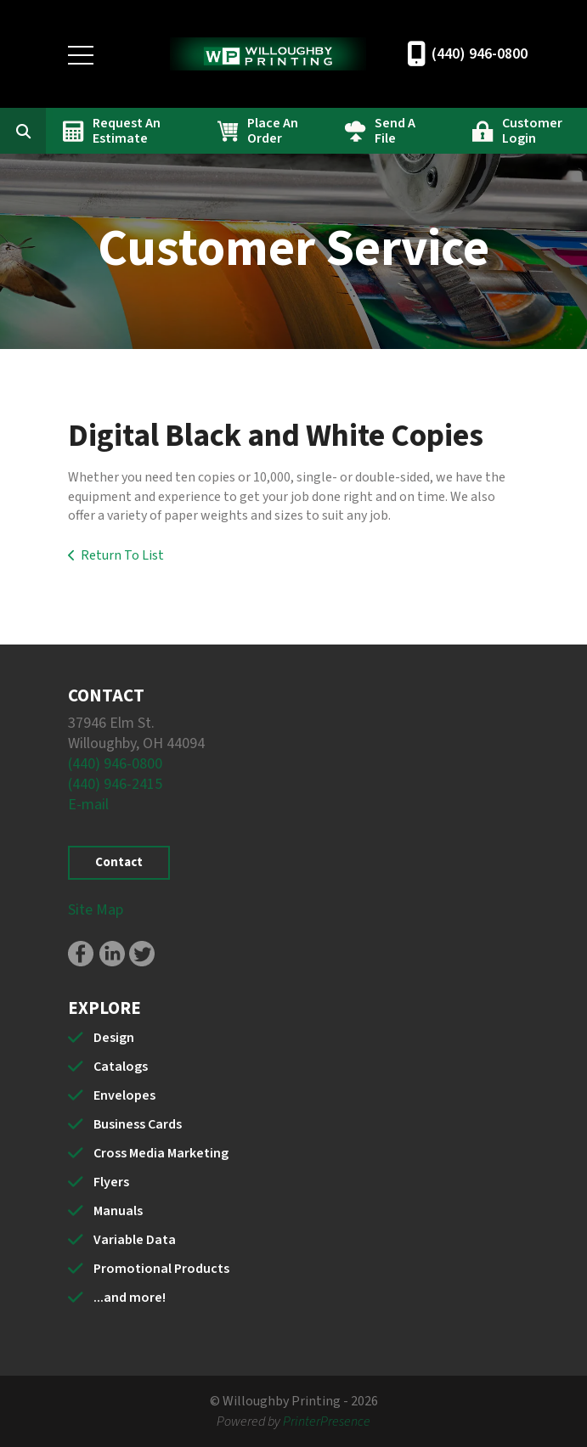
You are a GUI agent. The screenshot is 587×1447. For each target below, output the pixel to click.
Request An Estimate (127, 131)
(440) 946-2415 (115, 784)
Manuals (118, 1211)
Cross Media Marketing (161, 1153)
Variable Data (134, 1239)
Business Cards (137, 1124)
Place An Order (272, 131)
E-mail (88, 804)
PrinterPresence (326, 1421)
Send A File (395, 131)
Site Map (95, 910)
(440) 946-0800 (480, 54)
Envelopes (124, 1095)
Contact (119, 862)
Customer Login (532, 131)
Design (113, 1037)
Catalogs (120, 1066)
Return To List (122, 555)
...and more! (129, 1297)
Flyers (111, 1182)
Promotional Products (161, 1268)
